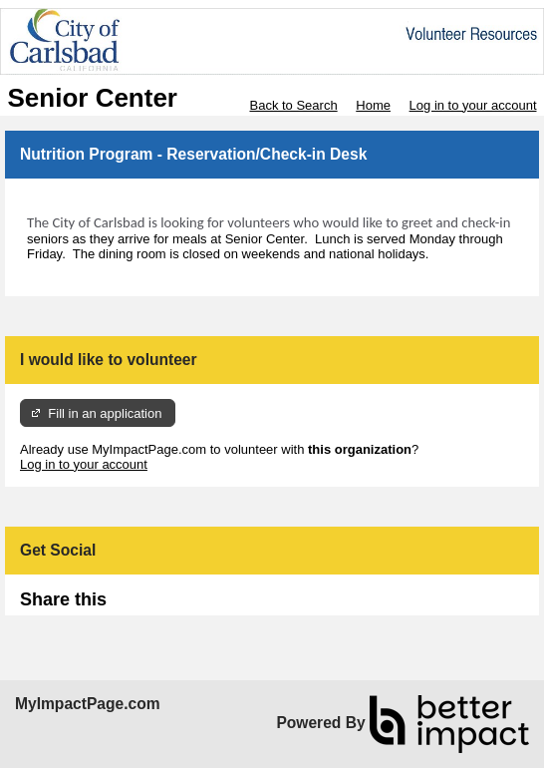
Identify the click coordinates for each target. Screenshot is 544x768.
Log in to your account (473, 105)
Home (373, 105)
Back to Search (293, 105)
